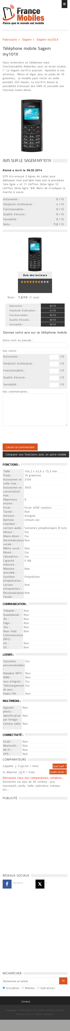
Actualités (12, 988)
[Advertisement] (33, 835)
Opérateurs (47, 988)
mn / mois (32, 766)
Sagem (27, 39)
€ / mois (29, 772)
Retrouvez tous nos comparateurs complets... (33, 778)
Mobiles (30, 988)
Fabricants (10, 39)
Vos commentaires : (16, 391)
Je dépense (10, 772)
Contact (25, 1001)
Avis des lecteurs (35, 275)
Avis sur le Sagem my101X (27, 160)
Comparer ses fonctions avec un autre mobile (36, 454)
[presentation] (32, 435)
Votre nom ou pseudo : (18, 340)
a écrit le (22, 170)
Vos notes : (10, 351)
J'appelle (8, 766)
